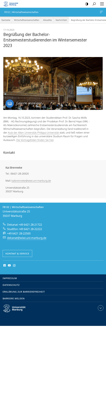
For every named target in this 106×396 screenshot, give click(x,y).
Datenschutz (11, 284)
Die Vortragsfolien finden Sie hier (34, 140)
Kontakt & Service (17, 253)
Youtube (9, 265)
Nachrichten (61, 20)
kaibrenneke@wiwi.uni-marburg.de (31, 180)
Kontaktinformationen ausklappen (100, 308)
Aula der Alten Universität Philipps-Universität (34, 132)
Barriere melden (14, 298)
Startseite (5, 20)
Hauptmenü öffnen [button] (101, 3)
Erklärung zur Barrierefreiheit (24, 291)
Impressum (10, 278)
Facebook (4, 265)
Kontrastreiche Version (86, 4)
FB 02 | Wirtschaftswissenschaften (101, 12)
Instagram (14, 265)
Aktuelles (47, 20)
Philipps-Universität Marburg (16, 310)
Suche (93, 4)
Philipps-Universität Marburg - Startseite (11, 4)
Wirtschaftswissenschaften (26, 20)
